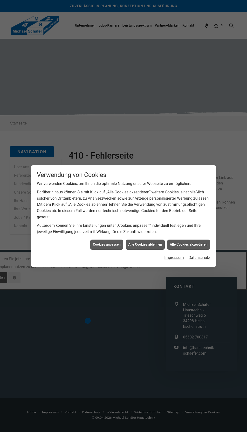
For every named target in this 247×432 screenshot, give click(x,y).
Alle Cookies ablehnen (145, 241)
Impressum (174, 254)
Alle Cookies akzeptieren (188, 241)
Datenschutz (199, 254)
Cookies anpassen (107, 241)
